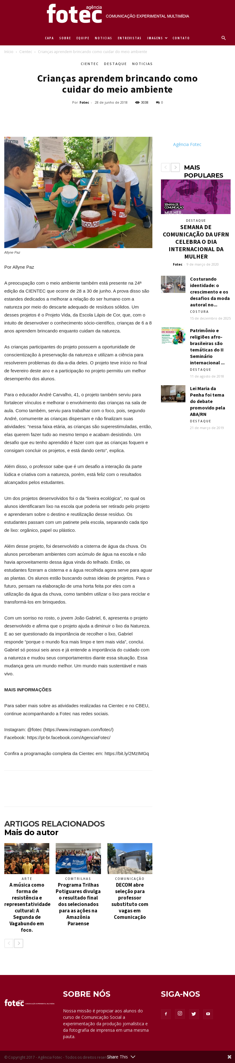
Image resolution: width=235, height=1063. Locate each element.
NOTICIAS (103, 38)
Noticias (142, 63)
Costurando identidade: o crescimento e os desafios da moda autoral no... (210, 292)
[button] (223, 38)
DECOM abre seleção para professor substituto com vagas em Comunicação (129, 900)
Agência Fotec (187, 144)
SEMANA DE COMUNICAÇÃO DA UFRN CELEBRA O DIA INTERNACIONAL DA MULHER (196, 241)
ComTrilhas (78, 879)
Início (8, 51)
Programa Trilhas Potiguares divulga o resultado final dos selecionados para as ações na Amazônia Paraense (78, 904)
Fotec (84, 102)
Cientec (25, 51)
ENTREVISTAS (130, 38)
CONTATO (181, 38)
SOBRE (65, 38)
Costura (199, 311)
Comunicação (130, 879)
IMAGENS (157, 38)
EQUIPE (82, 38)
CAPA (49, 38)
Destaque (115, 63)
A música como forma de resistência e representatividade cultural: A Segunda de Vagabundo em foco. (27, 907)
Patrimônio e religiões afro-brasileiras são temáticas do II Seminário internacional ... (207, 346)
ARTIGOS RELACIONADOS (54, 824)
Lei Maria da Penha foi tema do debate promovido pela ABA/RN (207, 401)
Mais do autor (31, 832)
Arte (27, 879)
